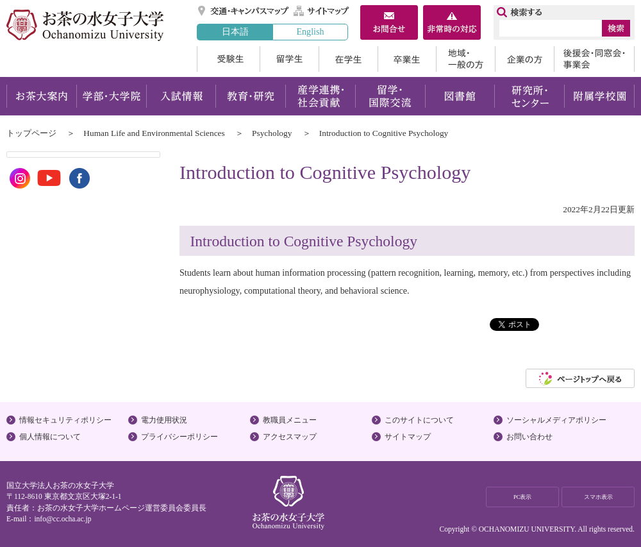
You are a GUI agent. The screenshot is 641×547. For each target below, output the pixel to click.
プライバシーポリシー (179, 437)
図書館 (460, 96)
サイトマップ (322, 11)
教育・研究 (250, 96)
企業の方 (524, 59)
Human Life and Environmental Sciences (153, 133)
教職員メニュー (290, 420)
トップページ (31, 133)
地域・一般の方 (465, 59)
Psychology (272, 133)
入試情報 (180, 96)
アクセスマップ (290, 437)
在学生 (348, 59)
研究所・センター (530, 96)
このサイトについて (419, 420)
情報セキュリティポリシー (65, 420)
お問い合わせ (529, 437)
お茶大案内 (41, 96)
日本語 (235, 31)
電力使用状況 (164, 420)
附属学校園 (600, 96)
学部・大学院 (111, 96)
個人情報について (50, 437)
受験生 (228, 59)
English (310, 31)
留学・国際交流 (390, 96)
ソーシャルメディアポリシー (556, 420)
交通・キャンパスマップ (243, 11)
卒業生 (407, 59)
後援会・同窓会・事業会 (594, 59)
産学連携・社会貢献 (320, 96)
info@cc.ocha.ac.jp (62, 519)
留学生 (289, 59)
